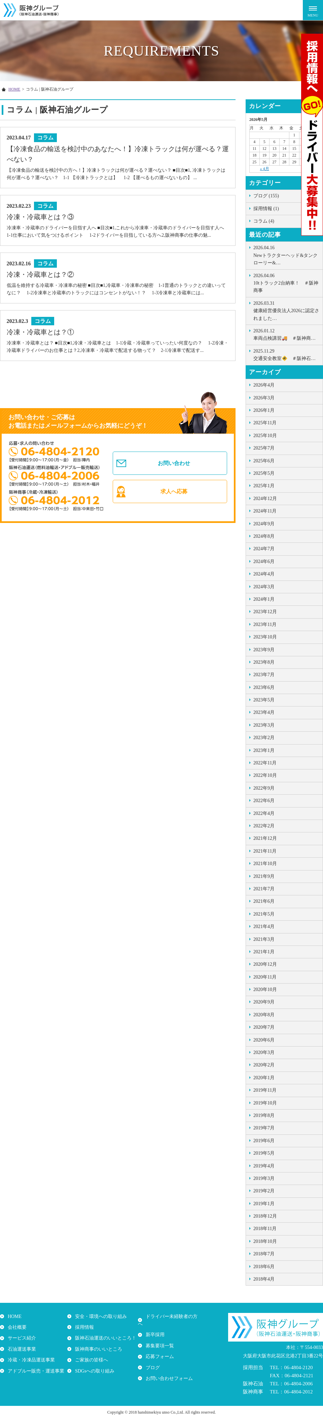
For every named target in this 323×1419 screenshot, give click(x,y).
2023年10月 (265, 636)
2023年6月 (264, 687)
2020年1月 (264, 1077)
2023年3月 (264, 725)
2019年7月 (264, 1127)
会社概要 (16, 1327)
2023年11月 (265, 624)
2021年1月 (264, 951)
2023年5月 (264, 699)
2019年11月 (265, 1090)
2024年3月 (264, 586)
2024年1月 (264, 599)
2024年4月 (264, 573)
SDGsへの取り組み (93, 1370)
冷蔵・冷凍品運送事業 (30, 1359)
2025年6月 (264, 460)
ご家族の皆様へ (90, 1359)
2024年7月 (264, 548)
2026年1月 (264, 410)
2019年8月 (264, 1115)
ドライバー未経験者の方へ (173, 1316)
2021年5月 (264, 914)
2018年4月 (264, 1279)
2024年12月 (265, 498)
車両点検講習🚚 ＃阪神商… (286, 334)
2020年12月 (265, 964)
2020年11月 (265, 977)
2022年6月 (264, 800)
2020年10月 (265, 989)
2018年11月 (265, 1228)
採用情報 (83, 1327)
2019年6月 (264, 1140)
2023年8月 (264, 662)
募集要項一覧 (159, 1338)
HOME (14, 1316)
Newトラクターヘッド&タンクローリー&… (286, 254)
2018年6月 (264, 1266)
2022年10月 (265, 775)
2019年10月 (265, 1103)
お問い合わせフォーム (168, 1370)
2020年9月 (264, 1001)
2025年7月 (264, 448)
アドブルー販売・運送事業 (35, 1370)
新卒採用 (154, 1327)
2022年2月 (264, 825)
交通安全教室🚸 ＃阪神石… (286, 354)
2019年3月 (264, 1178)
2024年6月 (264, 561)
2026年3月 (264, 397)
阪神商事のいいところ (97, 1349)
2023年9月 (264, 649)
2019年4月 (264, 1165)
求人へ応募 (174, 497)
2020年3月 (264, 1052)
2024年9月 (264, 523)
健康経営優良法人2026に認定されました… (286, 310)
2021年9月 (264, 876)
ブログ (152, 1359)
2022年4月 (264, 813)
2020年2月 (264, 1064)
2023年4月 (264, 712)
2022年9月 (264, 788)
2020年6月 (264, 1040)
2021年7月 (264, 888)
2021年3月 (264, 939)
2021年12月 (265, 838)
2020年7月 (264, 1027)
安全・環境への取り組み (100, 1316)
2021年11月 (265, 851)
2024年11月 (265, 511)
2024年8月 (264, 536)
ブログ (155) (266, 195)
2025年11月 (265, 422)
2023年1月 (264, 750)
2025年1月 (264, 485)
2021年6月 (264, 901)
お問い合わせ (174, 465)
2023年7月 (264, 674)
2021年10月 (265, 863)
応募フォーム (159, 1349)
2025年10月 (265, 435)
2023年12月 (265, 611)
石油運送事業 (21, 1349)
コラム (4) (263, 221)
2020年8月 (264, 1014)
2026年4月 (264, 385)
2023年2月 (264, 737)
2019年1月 (264, 1203)
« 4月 (264, 168)
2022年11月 (265, 762)
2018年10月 (265, 1241)
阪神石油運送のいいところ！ (104, 1338)
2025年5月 (264, 473)
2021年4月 (264, 926)
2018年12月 (265, 1216)
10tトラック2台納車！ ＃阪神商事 (286, 282)
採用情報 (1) (266, 208)
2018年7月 (264, 1253)
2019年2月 (264, 1190)
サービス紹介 (21, 1338)
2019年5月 (264, 1153)
